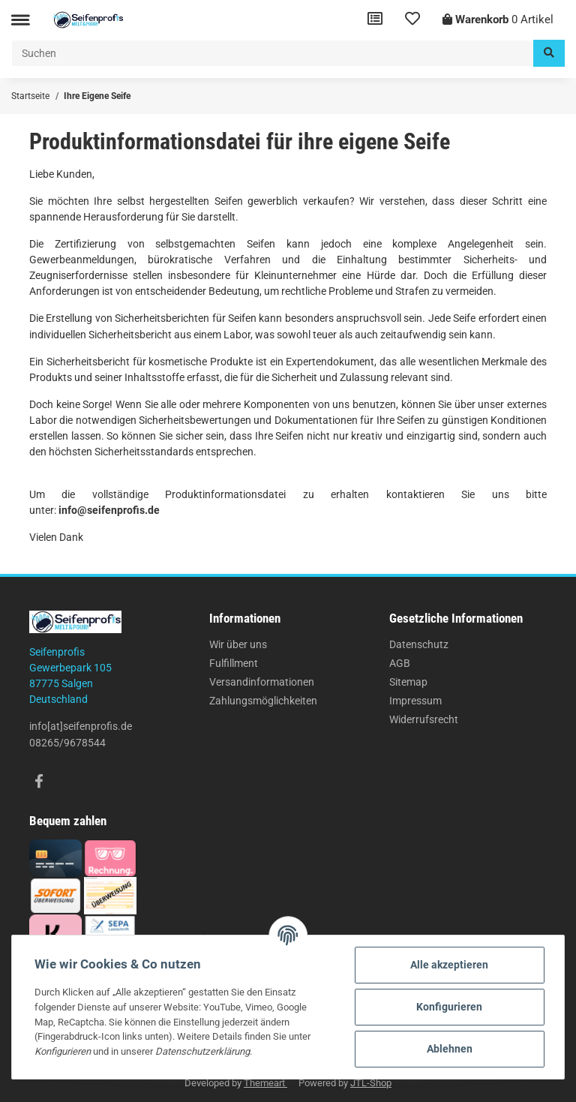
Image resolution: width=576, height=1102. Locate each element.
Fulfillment (233, 663)
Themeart (265, 1082)
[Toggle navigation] (20, 20)
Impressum (415, 701)
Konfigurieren (449, 1007)
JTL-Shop (371, 1082)
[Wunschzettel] (412, 20)
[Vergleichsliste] (375, 20)
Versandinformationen (261, 682)
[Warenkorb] (498, 20)
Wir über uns (238, 644)
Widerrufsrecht (423, 719)
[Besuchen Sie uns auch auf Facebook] (38, 782)
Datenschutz (418, 644)
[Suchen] (272, 53)
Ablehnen (449, 1049)
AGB (399, 663)
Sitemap (408, 682)
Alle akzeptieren (449, 965)
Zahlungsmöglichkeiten (263, 701)
